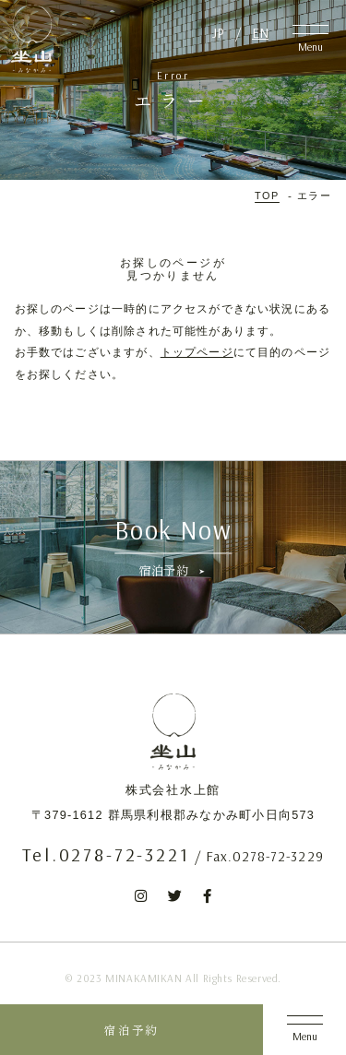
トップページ (197, 352)
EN (260, 32)
